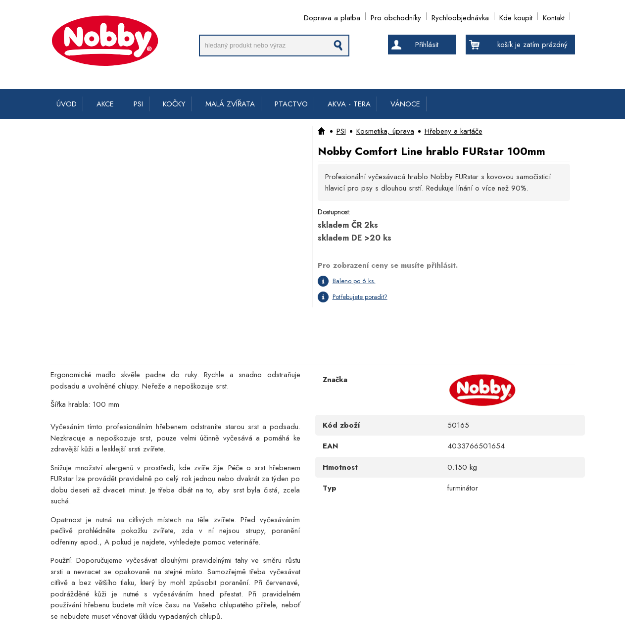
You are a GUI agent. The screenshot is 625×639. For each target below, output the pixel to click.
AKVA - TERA (349, 103)
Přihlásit (426, 44)
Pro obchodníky (396, 16)
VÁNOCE (405, 103)
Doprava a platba (332, 16)
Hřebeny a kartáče (453, 131)
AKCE (105, 103)
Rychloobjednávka (460, 16)
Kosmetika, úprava (385, 131)
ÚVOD (66, 103)
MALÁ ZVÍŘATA (230, 103)
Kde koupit (515, 16)
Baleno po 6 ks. (354, 281)
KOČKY (174, 103)
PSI (138, 103)
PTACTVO (291, 103)
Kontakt (554, 16)
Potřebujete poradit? (360, 296)
